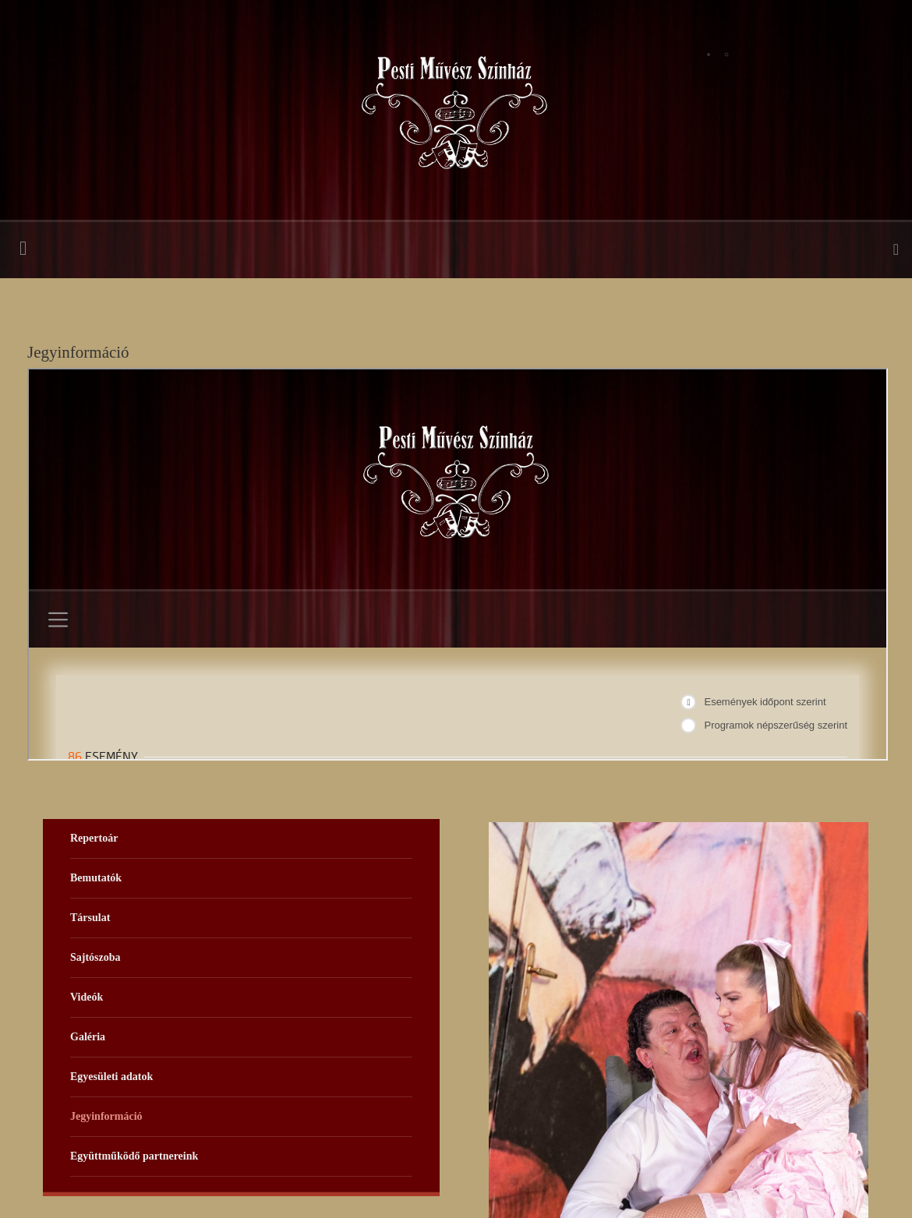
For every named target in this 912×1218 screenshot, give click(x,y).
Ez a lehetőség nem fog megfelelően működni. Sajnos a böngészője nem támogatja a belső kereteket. (457, 564)
